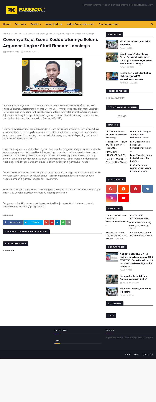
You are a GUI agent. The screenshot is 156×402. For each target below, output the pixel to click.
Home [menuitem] (6, 24)
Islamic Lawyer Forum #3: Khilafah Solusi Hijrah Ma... (116, 144)
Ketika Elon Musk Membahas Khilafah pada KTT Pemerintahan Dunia (135, 76)
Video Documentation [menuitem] (80, 24)
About (137, 354)
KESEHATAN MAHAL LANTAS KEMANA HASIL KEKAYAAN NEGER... (140, 168)
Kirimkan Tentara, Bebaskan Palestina (135, 43)
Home (127, 354)
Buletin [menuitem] (35, 24)
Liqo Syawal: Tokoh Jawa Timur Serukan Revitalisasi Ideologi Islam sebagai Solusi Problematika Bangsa (136, 59)
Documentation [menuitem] (108, 24)
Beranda (7, 33)
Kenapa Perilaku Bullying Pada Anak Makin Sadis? (133, 278)
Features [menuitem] (20, 24)
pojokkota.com (12, 51)
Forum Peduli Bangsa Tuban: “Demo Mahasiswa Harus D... (140, 134)
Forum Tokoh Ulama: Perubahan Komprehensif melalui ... (141, 146)
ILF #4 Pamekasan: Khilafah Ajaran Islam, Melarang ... (116, 134)
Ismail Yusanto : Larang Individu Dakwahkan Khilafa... (141, 158)
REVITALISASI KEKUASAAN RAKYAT (115, 153)
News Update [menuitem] (54, 24)
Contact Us (148, 354)
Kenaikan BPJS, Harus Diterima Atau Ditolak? (117, 161)
